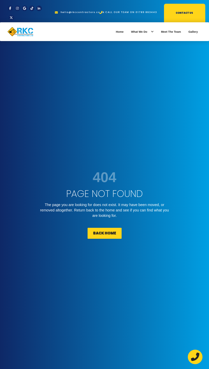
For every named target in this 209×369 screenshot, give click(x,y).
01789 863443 (146, 12)
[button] (152, 31)
